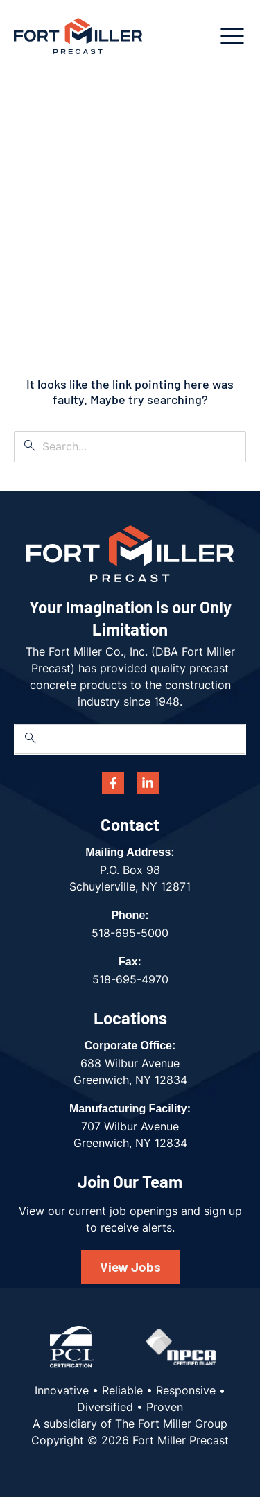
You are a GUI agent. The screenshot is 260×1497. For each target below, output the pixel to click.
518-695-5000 (130, 933)
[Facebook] (113, 783)
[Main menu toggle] (232, 36)
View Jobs (130, 1267)
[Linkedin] (148, 783)
